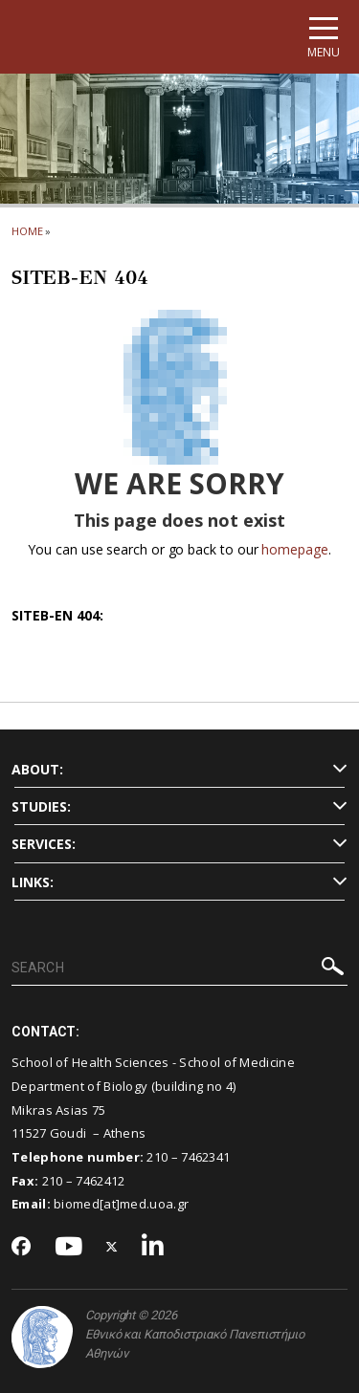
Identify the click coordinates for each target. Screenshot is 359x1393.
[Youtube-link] (69, 1247)
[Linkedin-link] (153, 1247)
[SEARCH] (179, 968)
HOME (27, 231)
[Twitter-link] (112, 1247)
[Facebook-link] (21, 1247)
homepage (294, 549)
